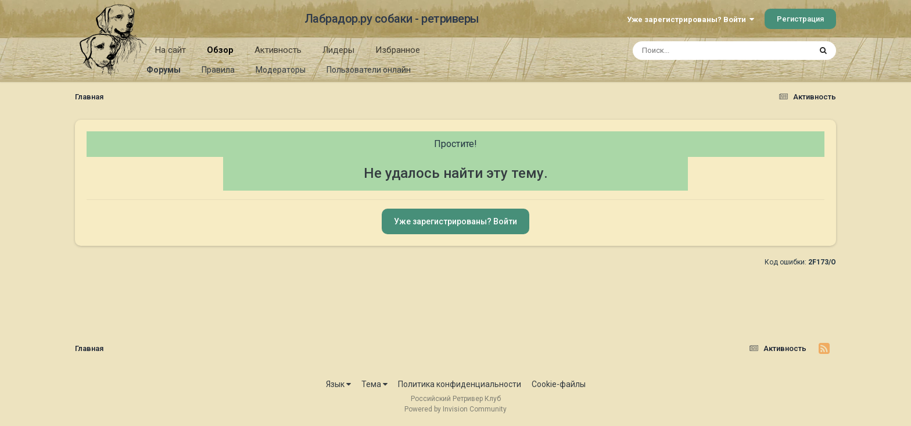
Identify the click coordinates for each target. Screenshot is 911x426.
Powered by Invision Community (455, 409)
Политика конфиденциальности (459, 384)
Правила (218, 69)
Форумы (163, 69)
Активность (278, 50)
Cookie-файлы (559, 384)
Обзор (220, 54)
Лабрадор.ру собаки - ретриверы (391, 19)
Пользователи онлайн (369, 69)
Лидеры (338, 50)
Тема (374, 384)
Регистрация (800, 19)
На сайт (170, 50)
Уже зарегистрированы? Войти (690, 19)
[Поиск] (700, 50)
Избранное (397, 50)
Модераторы (281, 69)
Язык (338, 384)
